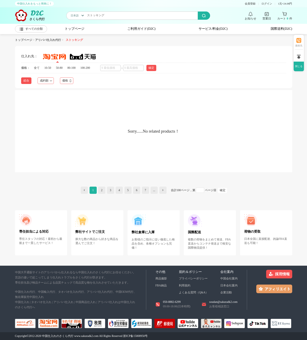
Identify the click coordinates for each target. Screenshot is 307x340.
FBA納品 (161, 285)
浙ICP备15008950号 (135, 336)
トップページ (74, 28)
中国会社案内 (229, 278)
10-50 (47, 67)
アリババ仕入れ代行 (48, 39)
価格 (67, 81)
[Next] (163, 190)
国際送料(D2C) (281, 28)
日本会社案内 (229, 285)
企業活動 (226, 292)
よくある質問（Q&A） (193, 292)
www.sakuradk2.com (86, 336)
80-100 (71, 67)
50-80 (59, 67)
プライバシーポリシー (193, 278)
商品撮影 (161, 278)
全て (37, 67)
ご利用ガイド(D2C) (141, 28)
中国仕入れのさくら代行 (58, 336)
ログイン (266, 3)
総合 (26, 80)
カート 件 (284, 18)
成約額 (46, 80)
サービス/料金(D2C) (213, 28)
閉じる (298, 66)
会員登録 (250, 3)
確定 (151, 67)
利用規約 (184, 285)
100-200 (85, 67)
